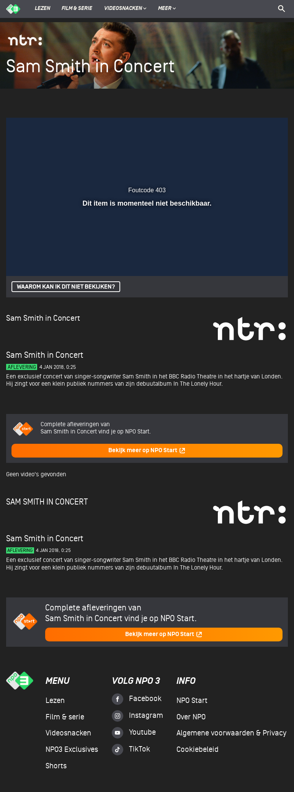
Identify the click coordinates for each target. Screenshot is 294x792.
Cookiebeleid (197, 749)
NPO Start (191, 700)
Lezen (42, 9)
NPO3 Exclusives (72, 749)
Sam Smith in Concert (43, 318)
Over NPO (191, 717)
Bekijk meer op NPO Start (147, 450)
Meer (167, 9)
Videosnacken (123, 9)
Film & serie (77, 9)
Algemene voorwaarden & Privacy (231, 733)
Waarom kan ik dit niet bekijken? (66, 287)
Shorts (56, 766)
